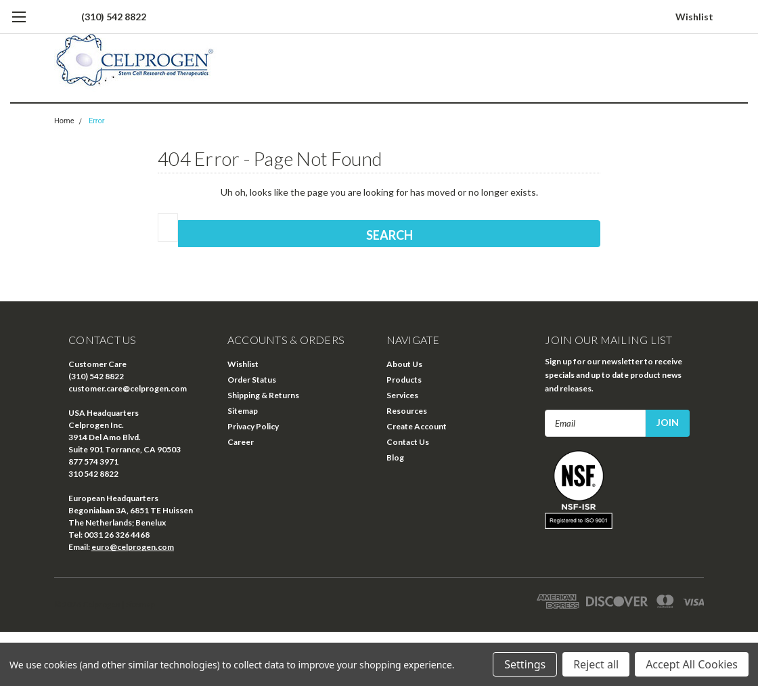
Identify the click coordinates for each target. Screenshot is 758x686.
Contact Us (407, 442)
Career (240, 442)
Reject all (596, 664)
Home (64, 120)
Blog (395, 457)
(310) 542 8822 (113, 16)
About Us (404, 364)
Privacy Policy (253, 426)
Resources (406, 411)
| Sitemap (138, 604)
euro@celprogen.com (132, 547)
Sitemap (242, 411)
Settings (524, 664)
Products (404, 379)
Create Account (416, 426)
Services (402, 395)
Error (97, 120)
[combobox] (168, 227)
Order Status (251, 379)
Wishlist (694, 16)
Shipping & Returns (263, 395)
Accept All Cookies (692, 664)
